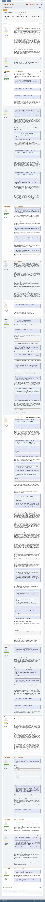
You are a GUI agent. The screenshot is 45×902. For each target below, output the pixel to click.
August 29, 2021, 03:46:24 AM (18, 417)
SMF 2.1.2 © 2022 (4, 900)
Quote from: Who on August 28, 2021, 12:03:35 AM (24, 80)
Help (33, 900)
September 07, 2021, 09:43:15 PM (19, 868)
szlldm (5, 58)
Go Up (4, 887)
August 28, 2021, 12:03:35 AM (18, 27)
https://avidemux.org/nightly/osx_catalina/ (21, 823)
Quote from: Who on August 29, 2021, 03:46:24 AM (24, 648)
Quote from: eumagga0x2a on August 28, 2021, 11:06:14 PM (25, 419)
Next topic (39, 20)
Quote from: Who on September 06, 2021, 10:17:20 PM (25, 871)
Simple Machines (10, 900)
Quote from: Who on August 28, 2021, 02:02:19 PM (24, 208)
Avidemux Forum (8, 4)
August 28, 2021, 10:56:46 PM (18, 302)
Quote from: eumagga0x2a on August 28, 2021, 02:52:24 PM (25, 304)
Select (18, 338)
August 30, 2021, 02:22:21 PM (18, 716)
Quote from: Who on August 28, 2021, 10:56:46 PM (24, 388)
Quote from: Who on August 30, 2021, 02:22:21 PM (24, 785)
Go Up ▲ (41, 900)
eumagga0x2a (23, 12)
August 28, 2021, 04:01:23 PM (18, 261)
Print (40, 887)
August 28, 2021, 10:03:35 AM (18, 71)
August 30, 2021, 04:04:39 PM (18, 757)
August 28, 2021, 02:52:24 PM (18, 206)
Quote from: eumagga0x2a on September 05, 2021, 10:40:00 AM (26, 837)
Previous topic (34, 20)
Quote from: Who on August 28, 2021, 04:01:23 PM (24, 320)
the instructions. (24, 660)
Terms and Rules (37, 900)
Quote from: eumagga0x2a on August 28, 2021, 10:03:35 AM (25, 110)
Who (5, 27)
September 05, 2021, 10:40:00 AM (19, 819)
